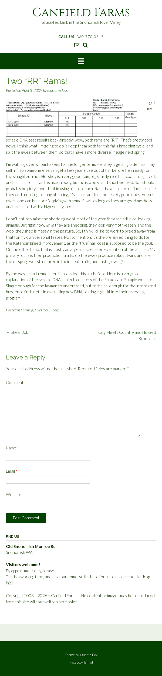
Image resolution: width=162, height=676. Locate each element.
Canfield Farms (81, 13)
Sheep (54, 310)
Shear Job (17, 332)
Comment (14, 382)
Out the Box (88, 655)
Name (12, 447)
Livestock (42, 310)
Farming (27, 310)
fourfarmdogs (57, 90)
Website (13, 494)
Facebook (76, 662)
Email (12, 471)
